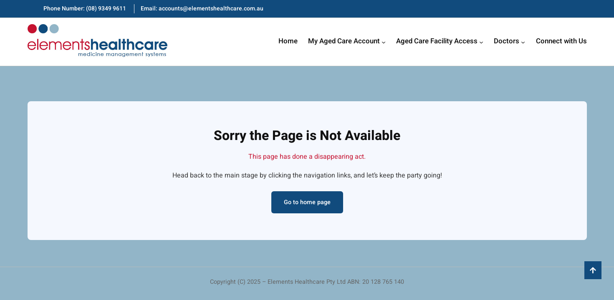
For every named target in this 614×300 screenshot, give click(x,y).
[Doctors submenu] (523, 42)
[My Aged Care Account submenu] (384, 42)
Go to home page (307, 202)
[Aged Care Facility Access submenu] (481, 42)
